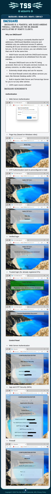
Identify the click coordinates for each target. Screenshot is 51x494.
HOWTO (31, 17)
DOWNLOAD (22, 17)
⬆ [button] (25, 490)
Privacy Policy (41, 492)
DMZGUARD (12, 17)
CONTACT (39, 17)
